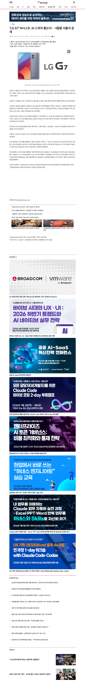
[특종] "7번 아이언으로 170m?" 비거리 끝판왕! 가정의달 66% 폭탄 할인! (33, 42)
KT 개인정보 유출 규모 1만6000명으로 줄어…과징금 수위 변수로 (31, 595)
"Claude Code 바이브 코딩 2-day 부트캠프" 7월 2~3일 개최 (27, 237)
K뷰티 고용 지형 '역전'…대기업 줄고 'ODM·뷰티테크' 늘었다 (30, 674)
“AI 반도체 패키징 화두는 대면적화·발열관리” (24, 660)
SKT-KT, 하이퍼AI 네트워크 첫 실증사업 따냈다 (25, 608)
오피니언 (73, 7)
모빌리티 (42, 7)
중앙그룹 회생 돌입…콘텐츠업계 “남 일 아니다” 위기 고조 (28, 633)
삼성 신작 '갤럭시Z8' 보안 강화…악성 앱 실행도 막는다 (28, 621)
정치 (66, 7)
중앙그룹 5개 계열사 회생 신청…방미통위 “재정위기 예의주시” (30, 627)
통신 (13, 24)
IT (23, 7)
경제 (28, 7)
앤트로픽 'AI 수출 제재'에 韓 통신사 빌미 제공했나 (26, 589)
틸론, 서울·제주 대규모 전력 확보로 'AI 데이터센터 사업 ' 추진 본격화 (32, 614)
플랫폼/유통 (51, 7)
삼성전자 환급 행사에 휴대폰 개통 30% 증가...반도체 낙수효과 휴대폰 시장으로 (35, 583)
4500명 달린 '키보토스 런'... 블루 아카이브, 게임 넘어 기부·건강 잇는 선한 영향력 (35, 602)
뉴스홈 (11, 7)
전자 (34, 7)
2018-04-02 (49, 36)
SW (18, 7)
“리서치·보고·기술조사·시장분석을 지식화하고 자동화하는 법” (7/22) (30, 240)
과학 (60, 7)
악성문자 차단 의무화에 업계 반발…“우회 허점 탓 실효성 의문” (30, 640)
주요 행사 (13, 257)
